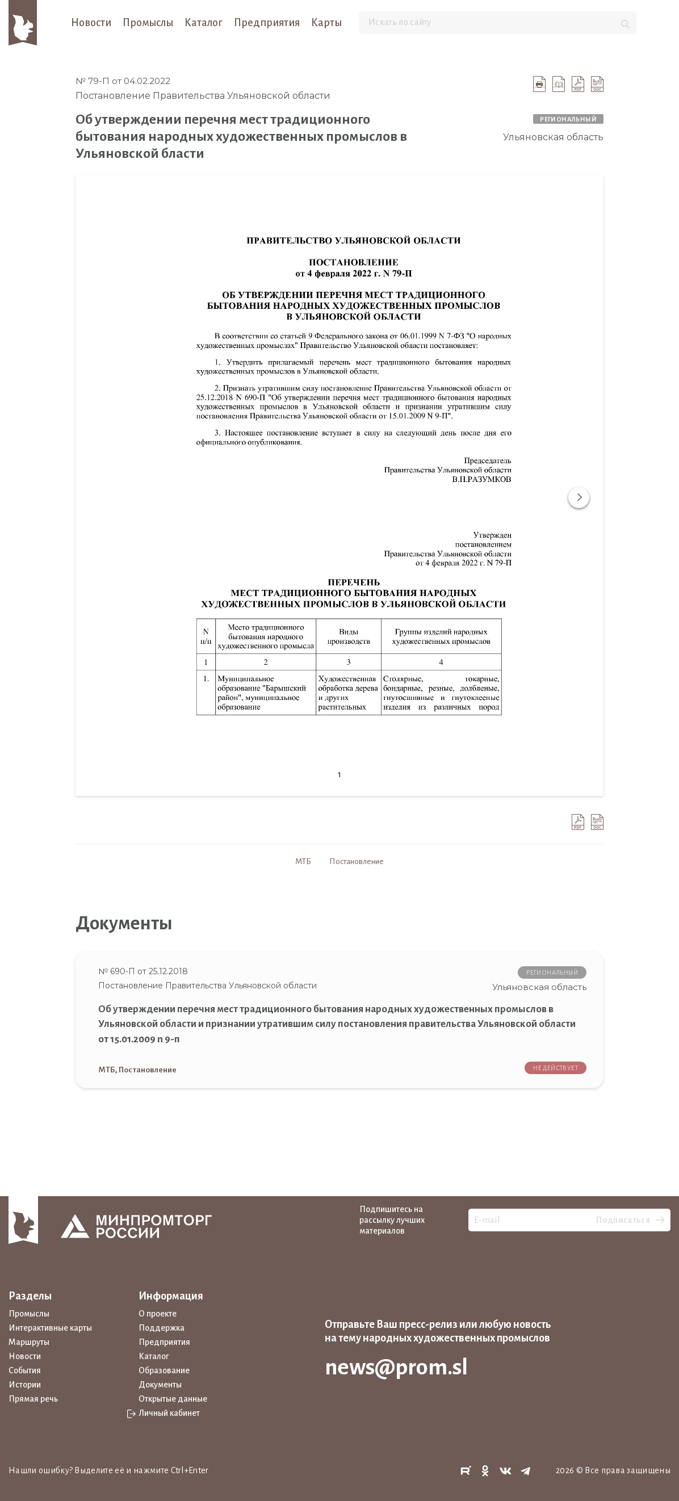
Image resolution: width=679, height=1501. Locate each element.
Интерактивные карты (50, 1327)
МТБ (303, 861)
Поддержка (162, 1327)
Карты (326, 22)
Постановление (356, 861)
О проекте (158, 1313)
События (25, 1370)
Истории (25, 1384)
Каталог (204, 22)
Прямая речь (33, 1398)
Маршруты (29, 1342)
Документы (160, 1384)
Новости (91, 22)
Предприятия (267, 22)
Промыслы (148, 22)
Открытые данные (173, 1398)
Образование (164, 1370)
